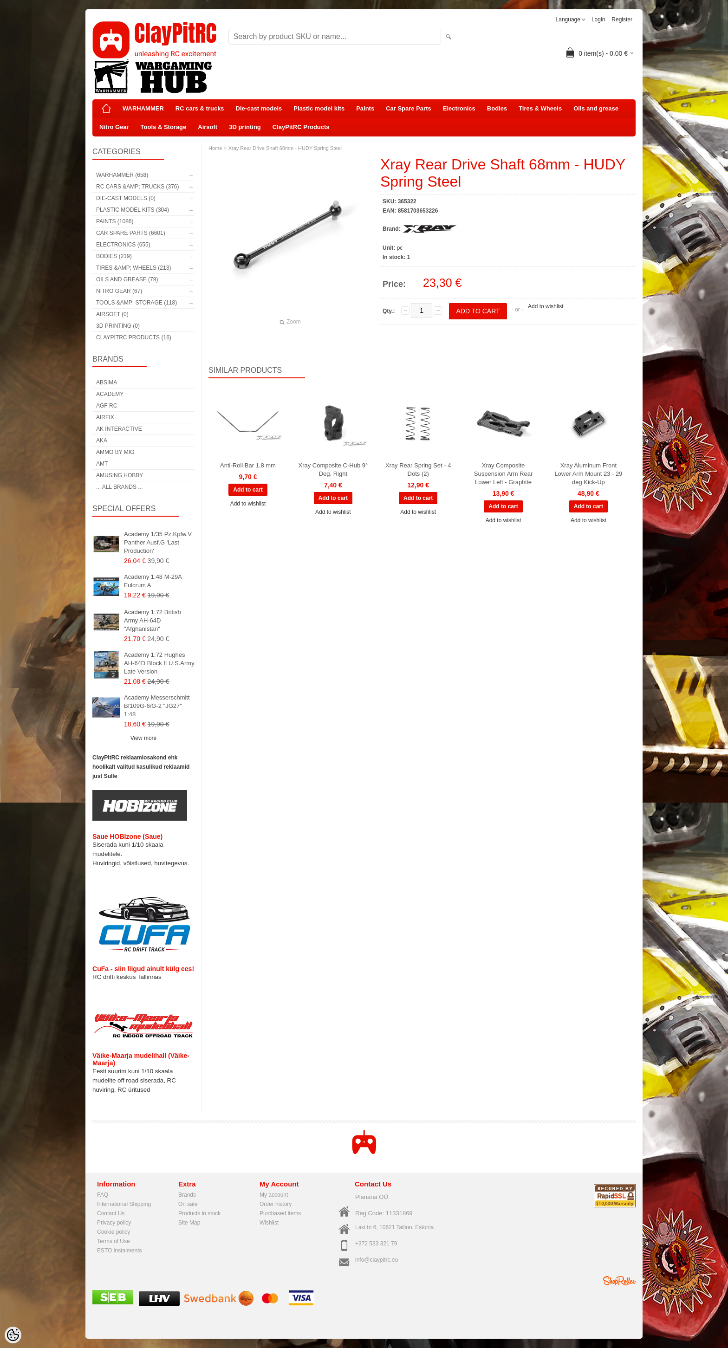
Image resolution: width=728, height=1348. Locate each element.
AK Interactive (119, 429)
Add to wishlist (546, 306)
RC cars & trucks (200, 108)
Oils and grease (595, 108)
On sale (187, 1204)
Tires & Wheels (540, 108)
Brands (187, 1195)
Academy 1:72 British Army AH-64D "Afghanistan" (152, 620)
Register (621, 19)
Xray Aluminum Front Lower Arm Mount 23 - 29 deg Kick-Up (588, 474)
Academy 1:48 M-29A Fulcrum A (153, 581)
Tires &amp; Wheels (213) (133, 268)
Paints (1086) (114, 221)
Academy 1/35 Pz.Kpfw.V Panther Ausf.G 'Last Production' (158, 542)
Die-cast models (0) (126, 198)
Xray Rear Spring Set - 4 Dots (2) (418, 469)
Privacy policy (114, 1222)
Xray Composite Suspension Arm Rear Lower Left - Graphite (503, 474)
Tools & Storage (164, 126)
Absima (106, 382)
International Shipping (124, 1204)
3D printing (245, 126)
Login (598, 19)
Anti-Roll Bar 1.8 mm (248, 465)
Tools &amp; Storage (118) (136, 302)
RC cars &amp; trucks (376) (137, 186)
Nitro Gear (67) (119, 291)
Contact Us (110, 1213)
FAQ (102, 1195)
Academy (110, 394)
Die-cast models (259, 108)
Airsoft (207, 126)
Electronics (459, 108)
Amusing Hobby (119, 475)
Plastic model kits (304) (132, 210)
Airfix (105, 417)
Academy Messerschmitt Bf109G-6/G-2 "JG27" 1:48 (157, 706)
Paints (365, 108)
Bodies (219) (114, 256)
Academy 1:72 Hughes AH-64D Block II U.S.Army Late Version (159, 663)
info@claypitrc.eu (376, 1260)
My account (274, 1195)
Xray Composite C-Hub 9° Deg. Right (333, 469)
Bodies (497, 108)
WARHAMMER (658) (122, 175)
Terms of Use (113, 1241)
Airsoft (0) (112, 314)
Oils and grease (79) (127, 279)
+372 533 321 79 (376, 1243)
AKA (101, 440)
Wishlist (269, 1222)
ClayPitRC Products (301, 126)
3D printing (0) (118, 326)
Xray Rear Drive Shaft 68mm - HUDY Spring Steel (285, 148)
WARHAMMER (143, 108)
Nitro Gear (114, 126)
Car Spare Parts (408, 108)
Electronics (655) (123, 244)
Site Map (189, 1222)
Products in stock (199, 1213)
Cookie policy (113, 1232)
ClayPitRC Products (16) (133, 337)
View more (143, 738)
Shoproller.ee (619, 1280)
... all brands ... (119, 487)
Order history (276, 1204)
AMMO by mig (115, 452)
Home (215, 148)
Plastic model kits (318, 108)
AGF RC (106, 405)
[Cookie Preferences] (13, 1335)
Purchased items (280, 1213)
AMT (102, 463)
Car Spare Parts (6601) (130, 233)
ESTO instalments (119, 1250)
